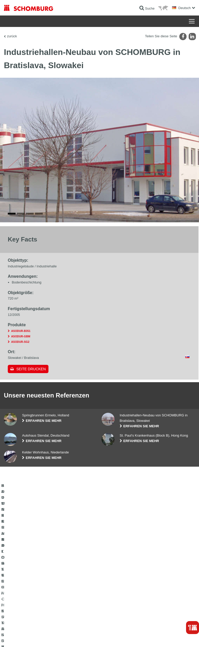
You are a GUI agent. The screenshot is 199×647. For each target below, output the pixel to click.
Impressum (29, 636)
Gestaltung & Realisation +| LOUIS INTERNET (167, 636)
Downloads (111, 577)
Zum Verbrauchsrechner (120, 569)
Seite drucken (31, 380)
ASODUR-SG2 (20, 352)
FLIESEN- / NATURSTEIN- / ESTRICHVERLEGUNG (40, 577)
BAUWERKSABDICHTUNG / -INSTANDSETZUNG (39, 569)
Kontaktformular (114, 585)
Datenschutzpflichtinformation (73, 636)
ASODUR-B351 (20, 341)
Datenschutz (45, 636)
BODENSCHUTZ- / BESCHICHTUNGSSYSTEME (38, 585)
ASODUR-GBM (20, 347)
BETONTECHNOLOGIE (20, 593)
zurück (12, 36)
